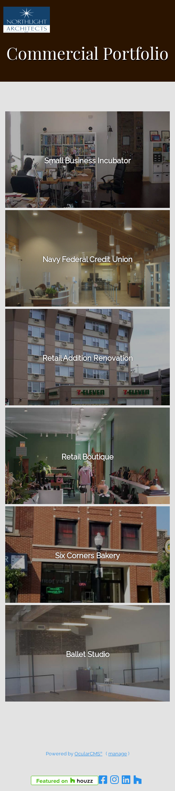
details (87, 159)
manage (117, 753)
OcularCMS (88, 753)
